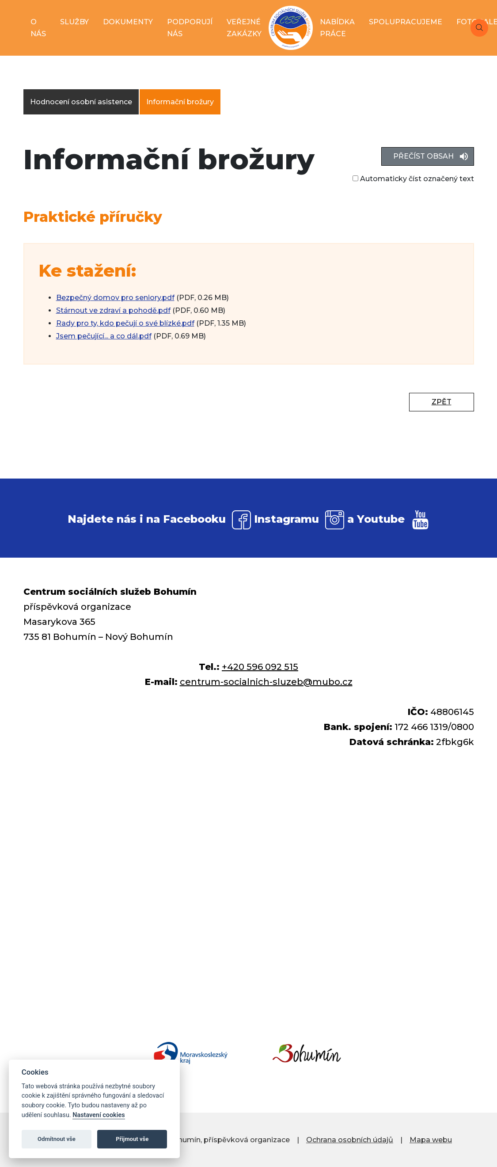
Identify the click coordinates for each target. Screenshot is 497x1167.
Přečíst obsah (423, 156)
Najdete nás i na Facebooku (147, 519)
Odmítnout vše (57, 1139)
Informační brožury (180, 102)
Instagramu (286, 519)
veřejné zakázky (244, 28)
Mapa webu (431, 1140)
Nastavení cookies (98, 1115)
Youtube (381, 519)
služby (74, 22)
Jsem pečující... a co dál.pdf (104, 336)
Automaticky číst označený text (413, 179)
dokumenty (128, 22)
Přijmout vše (132, 1139)
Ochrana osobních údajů (349, 1140)
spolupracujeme (405, 22)
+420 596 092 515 (260, 666)
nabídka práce (337, 28)
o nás (38, 28)
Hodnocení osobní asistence (81, 102)
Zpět (441, 402)
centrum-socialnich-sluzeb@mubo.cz (266, 682)
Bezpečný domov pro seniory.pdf (115, 297)
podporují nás (189, 28)
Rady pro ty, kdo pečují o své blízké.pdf (125, 323)
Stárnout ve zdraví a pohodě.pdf (113, 310)
